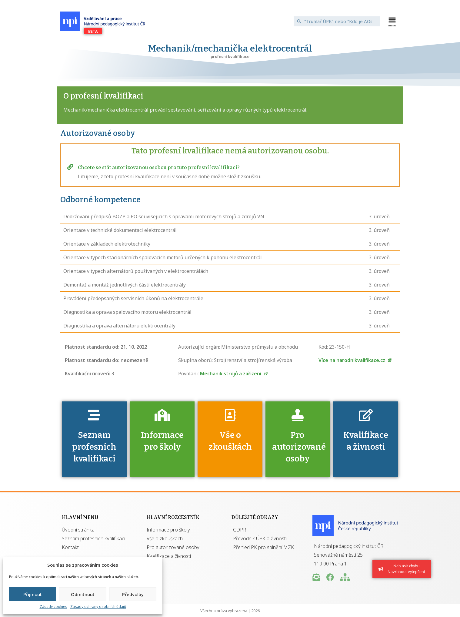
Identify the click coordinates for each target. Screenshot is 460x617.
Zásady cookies (53, 606)
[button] (392, 21)
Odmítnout (83, 594)
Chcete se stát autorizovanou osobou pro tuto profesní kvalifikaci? (159, 167)
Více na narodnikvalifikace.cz (355, 360)
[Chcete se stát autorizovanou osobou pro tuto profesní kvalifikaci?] (70, 167)
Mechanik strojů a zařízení (234, 373)
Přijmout (32, 594)
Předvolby (133, 594)
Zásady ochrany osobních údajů (98, 606)
